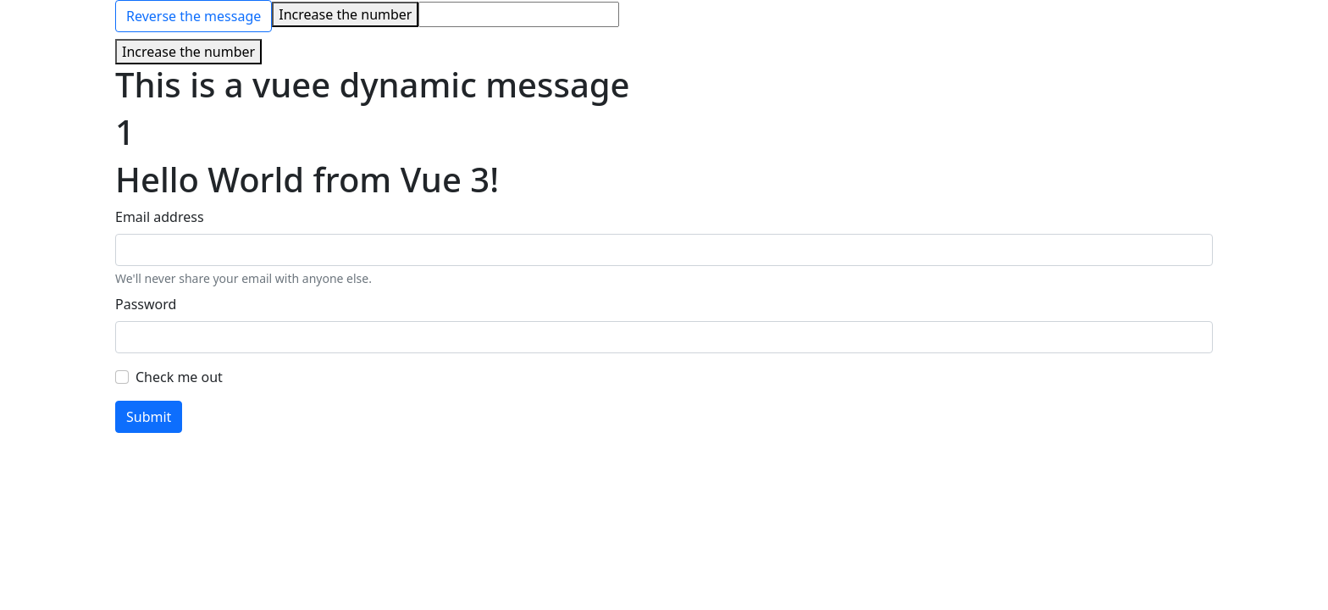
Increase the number (345, 14)
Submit (148, 417)
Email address (159, 217)
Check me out (179, 377)
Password (145, 304)
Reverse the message (193, 16)
